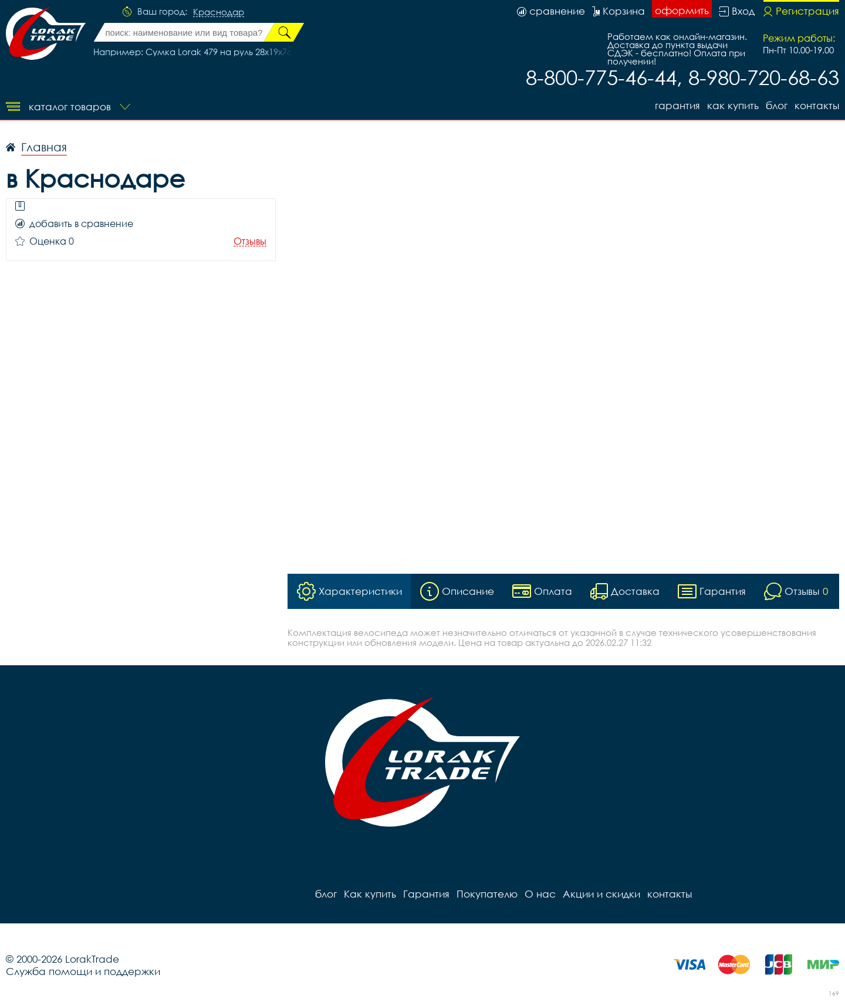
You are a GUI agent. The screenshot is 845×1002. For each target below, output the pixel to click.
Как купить (733, 105)
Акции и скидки (601, 894)
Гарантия (677, 105)
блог (776, 105)
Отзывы (250, 241)
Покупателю (487, 894)
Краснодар (218, 12)
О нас (540, 894)
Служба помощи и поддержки (83, 971)
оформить (682, 10)
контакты (817, 105)
